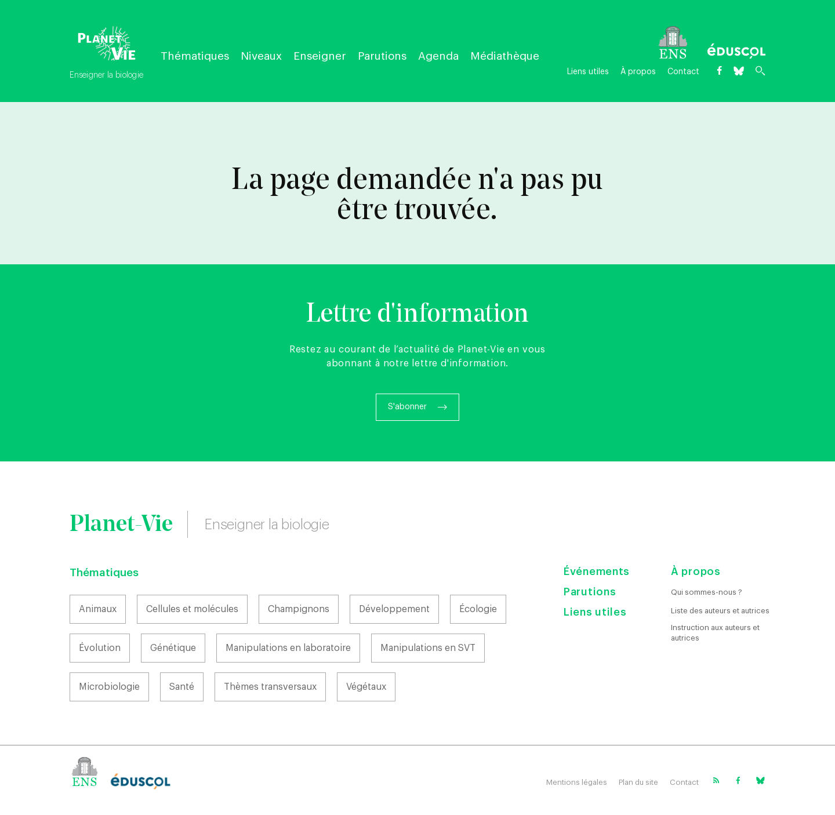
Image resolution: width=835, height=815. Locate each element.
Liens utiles (588, 72)
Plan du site (638, 782)
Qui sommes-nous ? (706, 592)
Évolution (100, 648)
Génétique (173, 648)
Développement (394, 609)
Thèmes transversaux (270, 687)
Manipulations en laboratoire (288, 648)
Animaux (98, 609)
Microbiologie (109, 687)
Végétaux (366, 687)
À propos (638, 72)
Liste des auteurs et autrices (720, 610)
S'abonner (407, 407)
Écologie (478, 609)
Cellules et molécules (192, 609)
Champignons (298, 609)
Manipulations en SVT (427, 648)
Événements (597, 571)
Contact (683, 72)
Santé (181, 687)
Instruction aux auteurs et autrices (715, 633)
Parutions (382, 55)
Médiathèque (504, 55)
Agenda (438, 55)
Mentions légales (576, 782)
